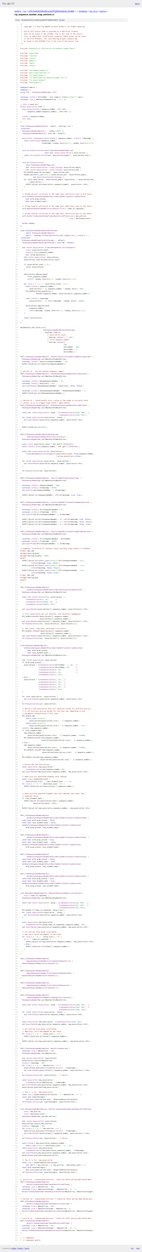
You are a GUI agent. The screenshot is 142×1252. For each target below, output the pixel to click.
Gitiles (14, 1248)
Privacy (20, 1248)
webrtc (17, 11)
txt (132, 1248)
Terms (26, 1248)
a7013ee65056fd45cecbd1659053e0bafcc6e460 (51, 11)
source (102, 11)
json (138, 1248)
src (24, 11)
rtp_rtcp (93, 11)
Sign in (137, 4)
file (62, 20)
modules (83, 11)
